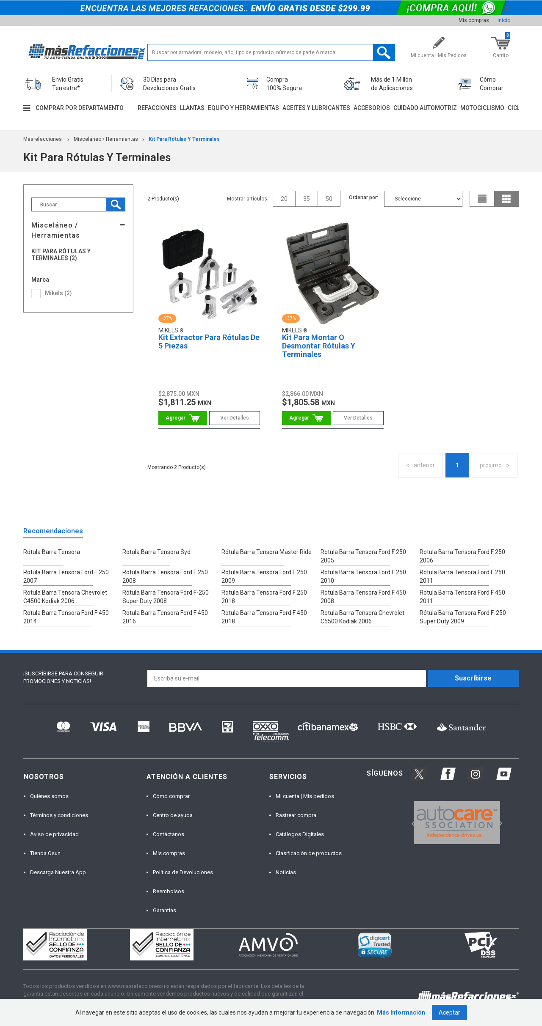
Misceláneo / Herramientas (106, 139)
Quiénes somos (49, 796)
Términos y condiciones (59, 815)
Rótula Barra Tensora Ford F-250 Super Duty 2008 (165, 596)
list (482, 198)
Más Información (401, 1012)
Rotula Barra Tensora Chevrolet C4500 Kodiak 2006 (65, 596)
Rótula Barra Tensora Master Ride (266, 552)
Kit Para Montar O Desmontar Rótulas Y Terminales (318, 346)
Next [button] (499, 823)
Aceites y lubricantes (316, 107)
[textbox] (271, 52)
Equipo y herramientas (243, 107)
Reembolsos (168, 891)
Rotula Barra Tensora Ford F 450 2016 (165, 617)
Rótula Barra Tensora (51, 552)
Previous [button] (411, 823)
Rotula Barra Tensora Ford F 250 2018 (264, 596)
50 (329, 198)
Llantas (192, 107)
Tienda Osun (45, 853)
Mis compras (474, 20)
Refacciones (157, 107)
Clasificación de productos (309, 853)
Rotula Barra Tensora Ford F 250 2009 (264, 576)
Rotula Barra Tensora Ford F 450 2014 (66, 617)
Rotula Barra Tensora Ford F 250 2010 (363, 576)
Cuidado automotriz (425, 107)
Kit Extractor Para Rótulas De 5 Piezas (209, 341)
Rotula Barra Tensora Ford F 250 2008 (165, 576)
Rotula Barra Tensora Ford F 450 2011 (462, 596)
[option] (456, 822)
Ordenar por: (363, 197)
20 (284, 198)
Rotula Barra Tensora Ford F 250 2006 (462, 556)
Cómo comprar (171, 796)
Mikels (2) (58, 293)
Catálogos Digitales (300, 834)
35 (306, 198)
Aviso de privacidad (54, 834)
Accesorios (372, 107)
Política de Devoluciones (183, 872)
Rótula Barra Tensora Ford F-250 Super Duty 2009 (463, 617)
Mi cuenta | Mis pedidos (305, 796)
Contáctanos (168, 834)
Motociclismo (482, 107)
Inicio (504, 20)
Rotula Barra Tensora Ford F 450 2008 (363, 596)
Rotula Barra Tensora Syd (156, 552)
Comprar (182, 418)
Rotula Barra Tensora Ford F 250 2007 (66, 576)
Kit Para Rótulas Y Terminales (184, 139)
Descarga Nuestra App (58, 872)
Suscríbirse (473, 678)
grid (506, 198)
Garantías (164, 910)
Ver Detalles (234, 418)
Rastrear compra (296, 815)
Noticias (286, 872)
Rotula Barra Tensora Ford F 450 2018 (264, 617)
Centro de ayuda (173, 815)
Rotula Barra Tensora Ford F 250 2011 (462, 576)
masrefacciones (42, 139)
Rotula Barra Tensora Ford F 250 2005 (363, 556)
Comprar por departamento (80, 107)
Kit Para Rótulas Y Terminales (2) (61, 254)
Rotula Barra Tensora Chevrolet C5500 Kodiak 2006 (362, 617)
